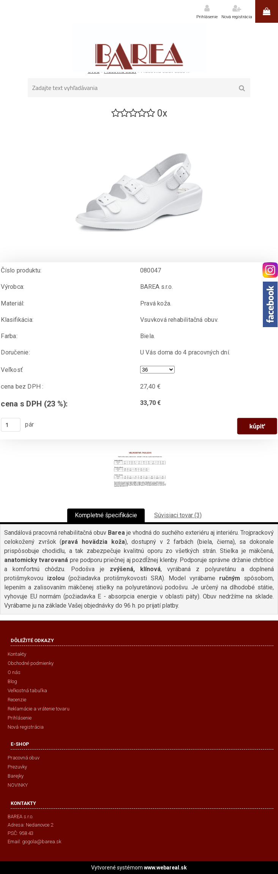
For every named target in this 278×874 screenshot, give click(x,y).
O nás (14, 672)
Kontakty (17, 654)
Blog (12, 681)
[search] (242, 88)
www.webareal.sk (165, 868)
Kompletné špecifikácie (106, 515)
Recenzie (17, 699)
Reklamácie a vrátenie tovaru (39, 709)
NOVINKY (18, 785)
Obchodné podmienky (31, 663)
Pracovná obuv (23, 758)
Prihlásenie (207, 16)
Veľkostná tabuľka (27, 690)
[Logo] (139, 47)
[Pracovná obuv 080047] (139, 122)
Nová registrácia (236, 16)
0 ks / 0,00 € (266, 11)
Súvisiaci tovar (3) (178, 515)
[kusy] (11, 424)
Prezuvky (17, 767)
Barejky (16, 776)
